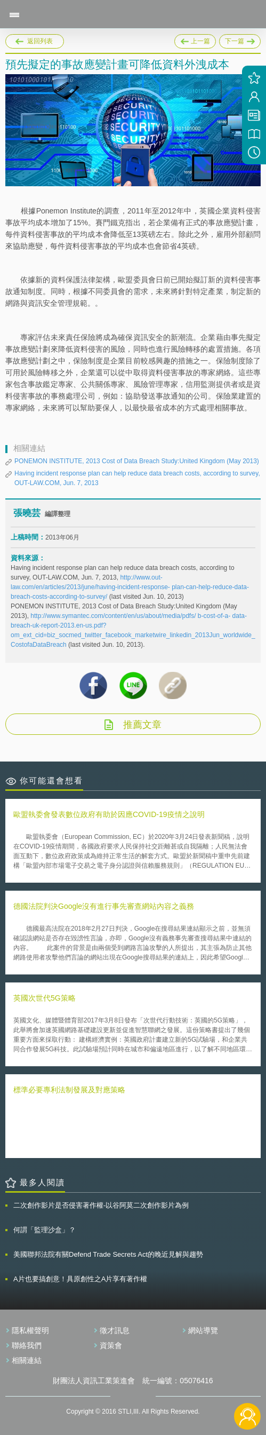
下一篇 (240, 39)
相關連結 (27, 1360)
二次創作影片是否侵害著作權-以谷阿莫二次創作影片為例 (101, 1205)
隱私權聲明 (30, 1330)
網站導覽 (203, 1330)
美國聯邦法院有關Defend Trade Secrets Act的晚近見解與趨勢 (108, 1254)
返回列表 (40, 41)
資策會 (111, 1345)
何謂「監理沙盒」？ (44, 1230)
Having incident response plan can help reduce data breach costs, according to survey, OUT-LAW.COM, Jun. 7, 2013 (137, 478)
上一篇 (195, 39)
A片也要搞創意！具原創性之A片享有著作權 (80, 1279)
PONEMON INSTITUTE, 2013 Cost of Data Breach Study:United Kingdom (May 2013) (136, 461)
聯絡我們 (27, 1345)
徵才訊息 (115, 1330)
